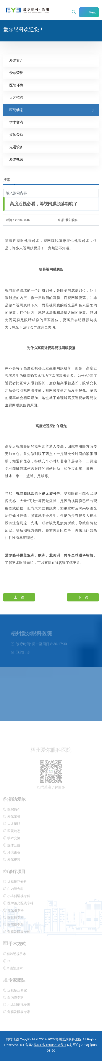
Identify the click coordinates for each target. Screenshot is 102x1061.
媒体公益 (16, 134)
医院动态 (16, 110)
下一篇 (83, 597)
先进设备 (16, 147)
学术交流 (16, 122)
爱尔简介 (16, 60)
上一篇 (19, 597)
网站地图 (12, 1039)
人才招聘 (16, 97)
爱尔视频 (16, 159)
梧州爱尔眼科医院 (68, 1039)
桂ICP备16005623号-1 (50, 1045)
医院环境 (16, 85)
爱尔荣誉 (16, 72)
